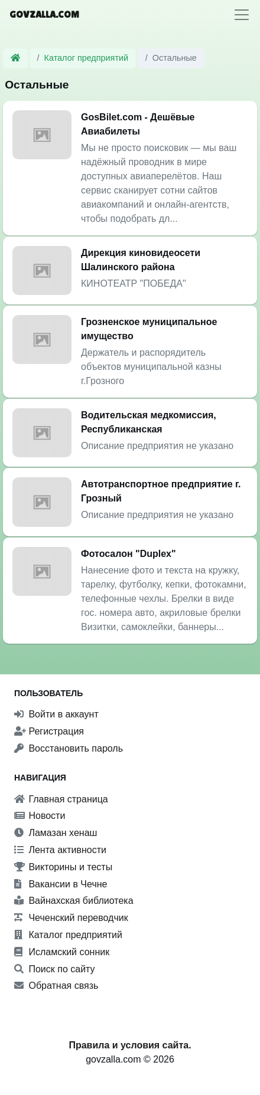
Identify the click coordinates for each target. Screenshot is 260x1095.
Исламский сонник (61, 952)
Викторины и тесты (63, 867)
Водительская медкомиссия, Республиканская (148, 422)
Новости (39, 816)
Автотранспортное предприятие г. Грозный (161, 491)
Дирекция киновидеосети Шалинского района (140, 260)
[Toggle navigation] (242, 15)
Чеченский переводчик (71, 918)
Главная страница (61, 799)
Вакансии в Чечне (60, 884)
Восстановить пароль (68, 748)
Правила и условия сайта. (130, 1045)
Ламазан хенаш (55, 833)
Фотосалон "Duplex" (128, 554)
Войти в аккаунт (56, 714)
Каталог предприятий (86, 58)
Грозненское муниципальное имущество (149, 329)
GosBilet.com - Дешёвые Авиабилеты (137, 124)
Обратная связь (56, 986)
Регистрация (49, 731)
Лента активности (60, 850)
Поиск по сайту (54, 969)
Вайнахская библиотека (74, 901)
